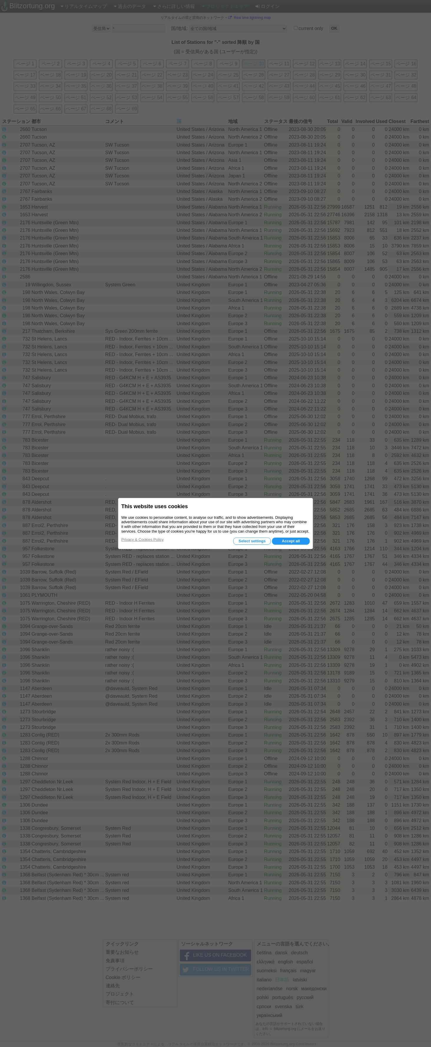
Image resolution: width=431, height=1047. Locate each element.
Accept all (291, 541)
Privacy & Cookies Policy (142, 539)
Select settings (252, 541)
